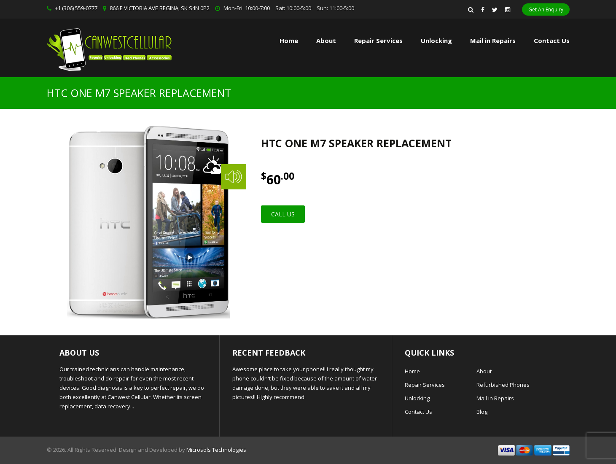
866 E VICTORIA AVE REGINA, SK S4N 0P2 (160, 8)
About (326, 40)
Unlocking (436, 40)
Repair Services (425, 384)
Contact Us (552, 40)
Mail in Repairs (493, 40)
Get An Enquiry (545, 9)
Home (289, 40)
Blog (481, 411)
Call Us (283, 214)
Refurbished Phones (503, 384)
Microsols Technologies (216, 449)
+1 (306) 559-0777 (76, 8)
